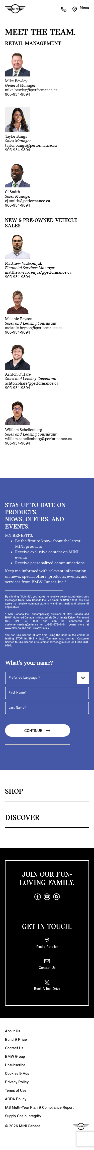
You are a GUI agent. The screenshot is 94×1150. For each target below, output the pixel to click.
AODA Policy (15, 1099)
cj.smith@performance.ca (27, 201)
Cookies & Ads (17, 1074)
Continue (37, 730)
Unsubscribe (15, 1065)
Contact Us (14, 1048)
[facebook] (37, 896)
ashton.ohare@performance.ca (31, 383)
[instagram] (56, 896)
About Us (12, 1031)
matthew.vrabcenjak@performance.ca (38, 272)
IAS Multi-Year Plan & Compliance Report (39, 1108)
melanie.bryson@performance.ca (34, 328)
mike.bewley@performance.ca (31, 90)
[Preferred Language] (47, 678)
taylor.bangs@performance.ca (31, 145)
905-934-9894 (17, 94)
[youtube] (47, 896)
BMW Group (15, 1057)
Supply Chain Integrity (23, 1116)
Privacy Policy (17, 1082)
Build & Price (16, 1040)
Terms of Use (15, 1091)
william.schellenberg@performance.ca (38, 439)
